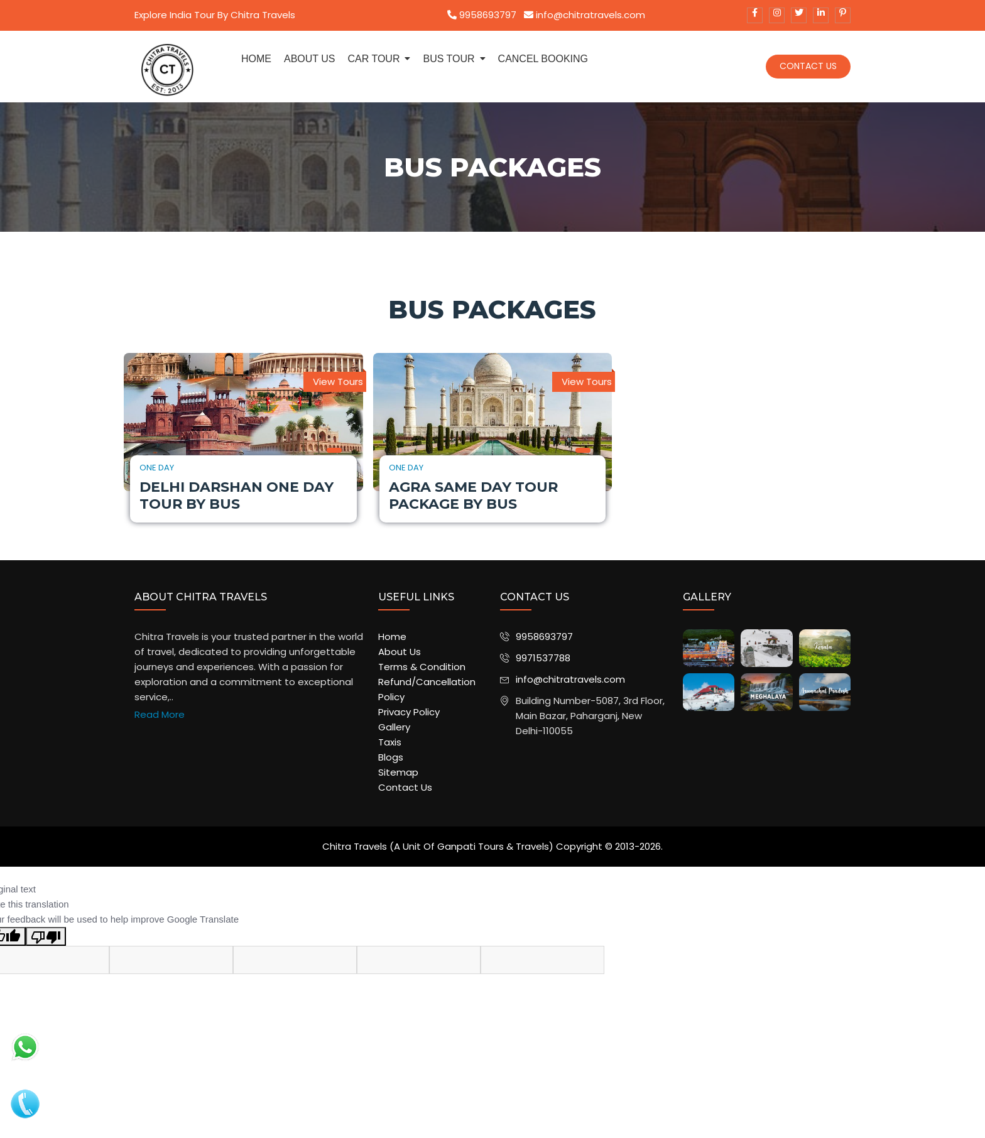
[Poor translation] (46, 936)
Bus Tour (448, 58)
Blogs (390, 757)
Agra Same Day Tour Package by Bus (473, 495)
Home (256, 58)
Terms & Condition (421, 666)
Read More (159, 714)
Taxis (389, 742)
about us (309, 58)
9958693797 (481, 14)
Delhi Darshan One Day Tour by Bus (236, 495)
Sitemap (398, 772)
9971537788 (543, 657)
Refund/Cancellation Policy (427, 689)
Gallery (394, 727)
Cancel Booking (543, 58)
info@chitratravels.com (584, 14)
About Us (399, 651)
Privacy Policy (409, 711)
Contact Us (808, 66)
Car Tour (374, 58)
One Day (156, 468)
